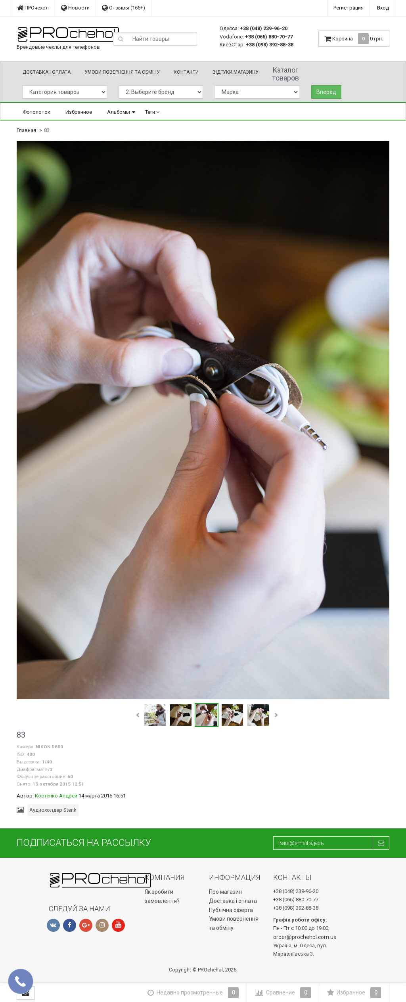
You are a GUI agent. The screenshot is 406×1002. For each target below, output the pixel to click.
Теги (152, 112)
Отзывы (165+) (123, 8)
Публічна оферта (231, 910)
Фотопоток (36, 112)
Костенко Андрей (56, 796)
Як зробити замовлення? (162, 896)
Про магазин (225, 892)
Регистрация (348, 8)
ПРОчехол (33, 8)
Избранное (78, 112)
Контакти (186, 72)
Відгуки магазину (236, 72)
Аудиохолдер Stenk (53, 810)
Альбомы (118, 112)
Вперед (326, 92)
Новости (75, 8)
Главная (26, 130)
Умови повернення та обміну (122, 72)
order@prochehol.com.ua (305, 937)
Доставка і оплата (47, 72)
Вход (383, 8)
